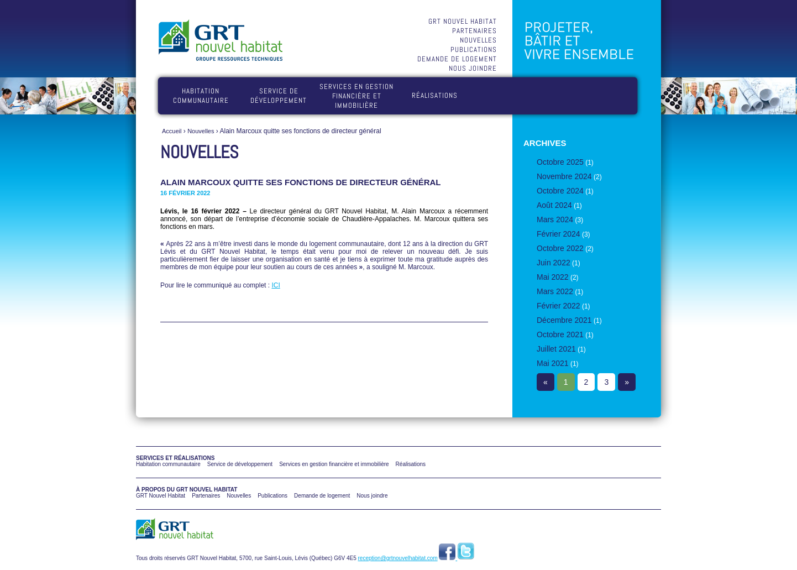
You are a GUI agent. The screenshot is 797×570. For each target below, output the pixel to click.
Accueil (171, 131)
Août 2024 (554, 205)
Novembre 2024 (564, 176)
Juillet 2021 (556, 348)
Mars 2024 (555, 219)
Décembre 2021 (564, 320)
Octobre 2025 (560, 162)
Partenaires (474, 30)
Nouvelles (478, 40)
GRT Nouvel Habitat (462, 21)
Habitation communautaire (201, 95)
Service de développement (278, 95)
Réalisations (435, 95)
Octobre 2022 (560, 248)
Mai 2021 (553, 363)
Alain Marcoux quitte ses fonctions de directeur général (300, 182)
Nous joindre (473, 68)
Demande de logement (457, 59)
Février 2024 (558, 233)
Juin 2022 (553, 262)
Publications (473, 49)
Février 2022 (558, 305)
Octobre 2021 (560, 334)
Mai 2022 (553, 277)
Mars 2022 (555, 291)
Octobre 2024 (560, 190)
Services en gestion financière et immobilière (356, 96)
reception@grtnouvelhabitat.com (398, 558)
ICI (275, 285)
